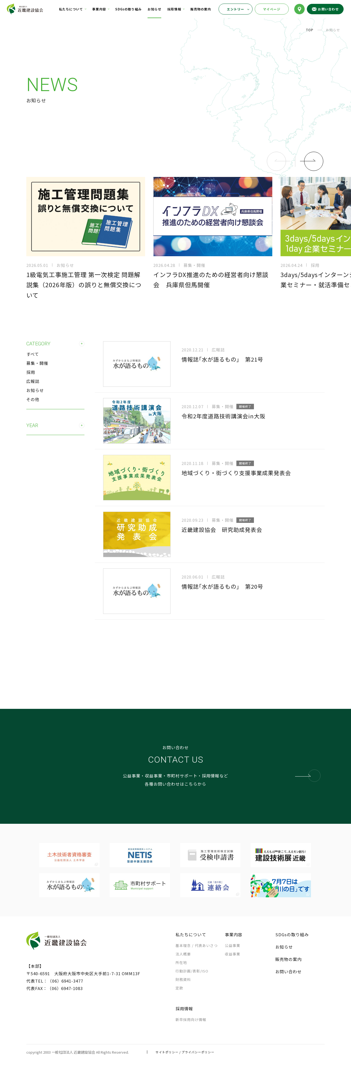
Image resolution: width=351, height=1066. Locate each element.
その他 (32, 399)
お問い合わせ (288, 971)
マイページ (272, 9)
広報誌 (32, 381)
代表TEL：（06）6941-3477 (54, 981)
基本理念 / (197, 945)
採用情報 (174, 9)
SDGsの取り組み (128, 9)
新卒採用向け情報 (191, 1019)
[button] (311, 161)
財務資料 (183, 979)
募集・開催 (37, 363)
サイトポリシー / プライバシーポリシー (184, 1052)
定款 (179, 988)
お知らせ (154, 9)
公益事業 (232, 945)
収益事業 (232, 954)
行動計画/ (192, 971)
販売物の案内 (200, 9)
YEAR (55, 425)
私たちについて (71, 9)
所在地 (181, 962)
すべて (32, 354)
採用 (30, 372)
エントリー (235, 9)
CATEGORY (55, 343)
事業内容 (99, 9)
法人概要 (183, 954)
